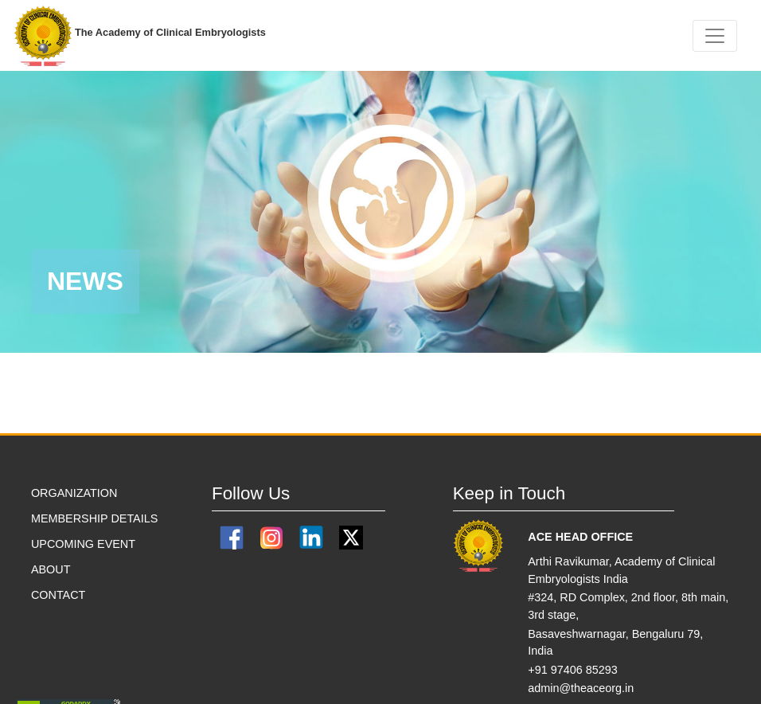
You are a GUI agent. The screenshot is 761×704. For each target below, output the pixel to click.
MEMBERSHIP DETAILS (94, 518)
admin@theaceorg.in (581, 688)
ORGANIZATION (74, 493)
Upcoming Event (83, 544)
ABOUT (51, 569)
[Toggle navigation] (715, 36)
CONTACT (58, 595)
